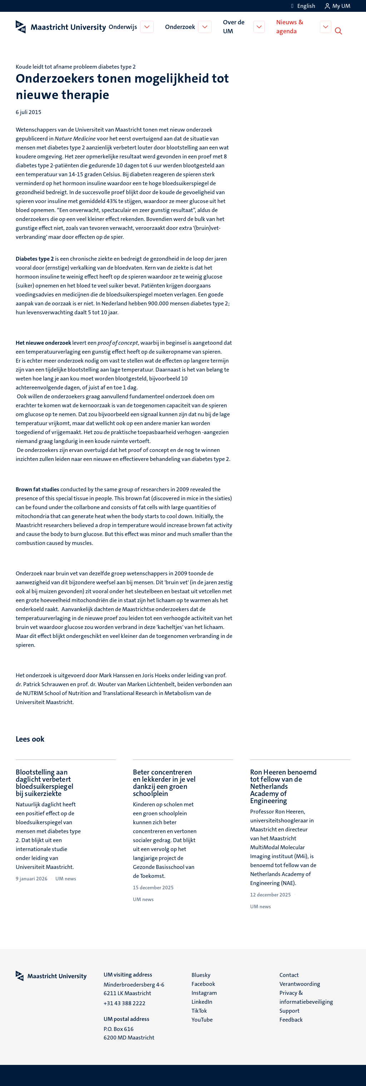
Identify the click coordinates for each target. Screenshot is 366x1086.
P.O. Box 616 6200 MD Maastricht (129, 1032)
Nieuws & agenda (291, 26)
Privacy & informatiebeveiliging (306, 996)
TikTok (199, 1010)
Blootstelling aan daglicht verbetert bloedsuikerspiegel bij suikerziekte (44, 782)
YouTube (202, 1019)
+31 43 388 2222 (124, 1002)
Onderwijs (123, 26)
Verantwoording (300, 983)
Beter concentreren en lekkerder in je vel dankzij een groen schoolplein (164, 782)
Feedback (291, 1019)
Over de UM (234, 26)
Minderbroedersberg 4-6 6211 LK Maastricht (134, 988)
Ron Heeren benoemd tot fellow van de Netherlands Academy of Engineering (283, 786)
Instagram (204, 992)
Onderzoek (181, 26)
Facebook (203, 983)
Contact (289, 974)
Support (290, 1010)
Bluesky (201, 974)
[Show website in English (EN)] (302, 5)
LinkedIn (202, 1001)
